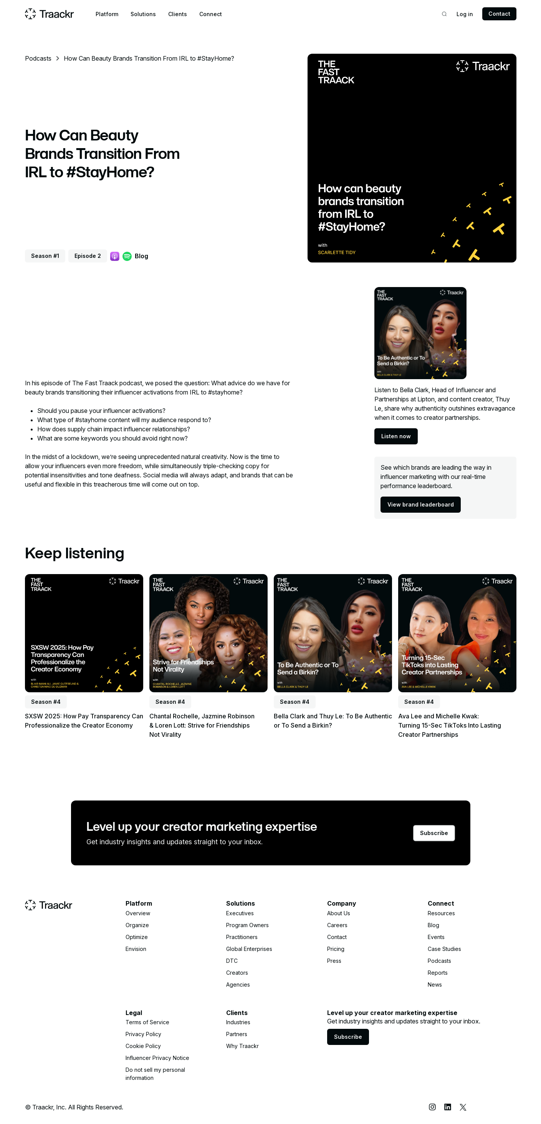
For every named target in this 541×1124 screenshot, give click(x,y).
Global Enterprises (249, 949)
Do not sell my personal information (155, 1073)
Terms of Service (147, 1022)
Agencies (238, 984)
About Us (338, 913)
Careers (337, 925)
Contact (499, 13)
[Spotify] (127, 256)
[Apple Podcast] (114, 256)
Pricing (335, 949)
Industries (238, 1022)
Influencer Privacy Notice (157, 1058)
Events (436, 937)
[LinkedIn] (447, 1107)
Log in (465, 14)
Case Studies (444, 949)
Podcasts (38, 58)
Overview (138, 913)
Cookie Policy (143, 1046)
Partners (236, 1034)
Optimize (137, 937)
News (435, 984)
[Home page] (49, 13)
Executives (240, 913)
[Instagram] (432, 1107)
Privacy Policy (143, 1034)
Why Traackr (242, 1046)
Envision (136, 949)
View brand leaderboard (420, 504)
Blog (141, 256)
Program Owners (247, 925)
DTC (232, 960)
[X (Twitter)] (463, 1107)
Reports (438, 972)
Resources (441, 913)
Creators (237, 972)
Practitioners (242, 937)
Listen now (396, 436)
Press (334, 960)
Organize (137, 925)
